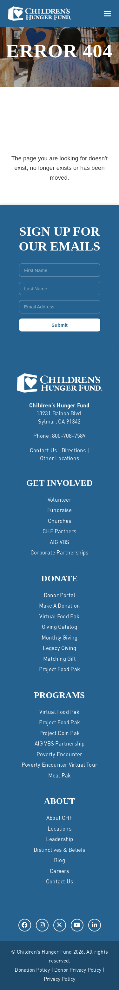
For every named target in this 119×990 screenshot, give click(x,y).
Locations (59, 828)
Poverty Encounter (59, 754)
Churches (59, 520)
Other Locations (59, 458)
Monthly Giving (60, 637)
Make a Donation (59, 605)
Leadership (59, 838)
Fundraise (59, 509)
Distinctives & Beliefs (59, 849)
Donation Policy (32, 969)
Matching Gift (59, 658)
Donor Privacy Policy (77, 969)
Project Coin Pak (59, 732)
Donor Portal (59, 594)
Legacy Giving (59, 647)
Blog (59, 860)
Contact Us (43, 450)
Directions (74, 450)
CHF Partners (59, 531)
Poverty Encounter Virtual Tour (59, 764)
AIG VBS (59, 541)
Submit (59, 325)
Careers (59, 870)
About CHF (59, 817)
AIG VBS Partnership (60, 743)
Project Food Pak (59, 668)
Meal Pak (59, 775)
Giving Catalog (59, 626)
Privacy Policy (60, 978)
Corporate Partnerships (59, 552)
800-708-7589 (69, 435)
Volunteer (59, 499)
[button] (107, 13)
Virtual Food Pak (59, 616)
